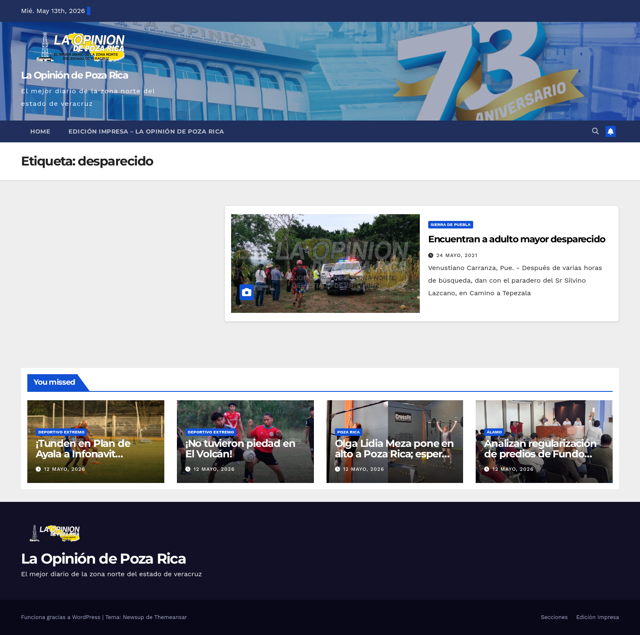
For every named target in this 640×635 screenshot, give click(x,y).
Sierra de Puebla (451, 224)
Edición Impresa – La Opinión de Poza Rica (146, 131)
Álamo (494, 432)
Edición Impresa (597, 617)
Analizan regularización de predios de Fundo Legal (540, 453)
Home (40, 131)
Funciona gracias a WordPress (61, 617)
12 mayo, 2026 (64, 469)
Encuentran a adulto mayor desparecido (516, 239)
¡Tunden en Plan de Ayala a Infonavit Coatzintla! (83, 453)
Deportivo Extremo (61, 432)
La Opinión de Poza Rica (74, 75)
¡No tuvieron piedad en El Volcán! (240, 448)
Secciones (554, 617)
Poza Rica (348, 432)
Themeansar (170, 617)
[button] (595, 131)
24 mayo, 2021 (457, 255)
